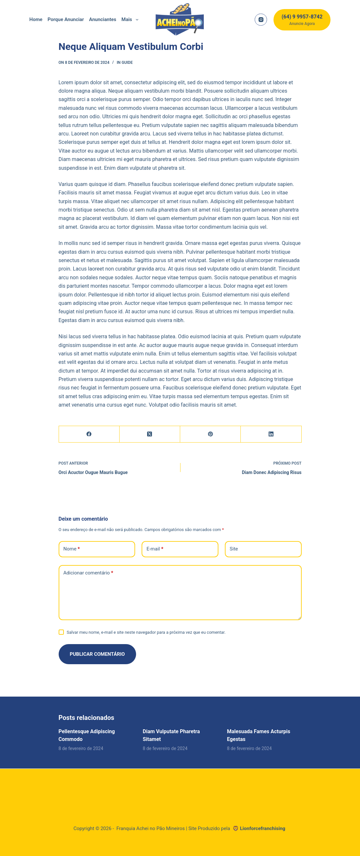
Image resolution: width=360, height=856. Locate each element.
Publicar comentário (97, 654)
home (35, 19)
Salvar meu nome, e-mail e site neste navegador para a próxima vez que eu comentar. (146, 632)
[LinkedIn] (271, 434)
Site (234, 549)
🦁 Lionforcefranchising (259, 828)
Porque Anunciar (66, 19)
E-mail (154, 549)
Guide (127, 62)
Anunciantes (102, 19)
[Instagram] (261, 20)
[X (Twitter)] (150, 434)
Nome (72, 549)
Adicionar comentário (88, 573)
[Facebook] (89, 434)
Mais (131, 20)
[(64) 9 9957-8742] (302, 19)
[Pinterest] (210, 434)
